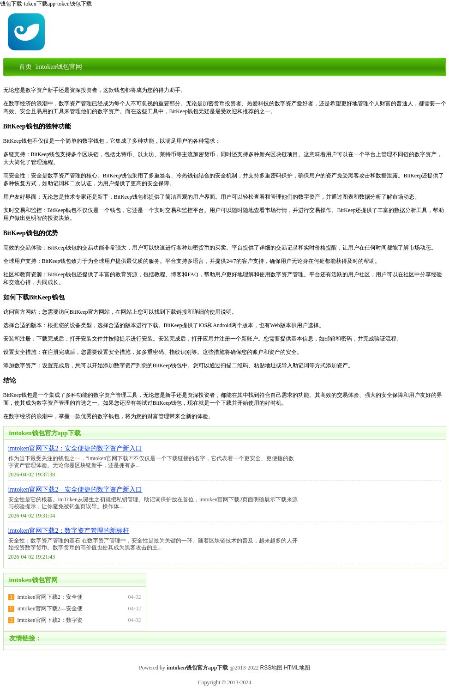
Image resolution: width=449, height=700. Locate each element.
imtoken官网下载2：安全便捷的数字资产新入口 (75, 448)
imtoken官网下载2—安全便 (50, 608)
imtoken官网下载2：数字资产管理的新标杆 (69, 530)
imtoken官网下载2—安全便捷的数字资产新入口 (75, 489)
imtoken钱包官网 (33, 580)
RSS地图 (271, 667)
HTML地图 (297, 667)
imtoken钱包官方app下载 (45, 433)
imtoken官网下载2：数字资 (50, 620)
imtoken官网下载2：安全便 (50, 597)
